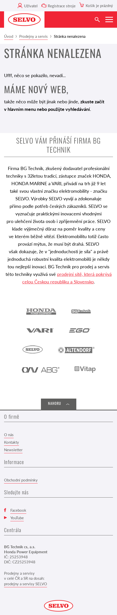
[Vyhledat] (97, 19)
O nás (9, 434)
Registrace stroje (62, 5)
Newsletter (13, 449)
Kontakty (11, 442)
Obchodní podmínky (21, 479)
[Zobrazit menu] (109, 19)
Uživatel (31, 5)
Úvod (8, 36)
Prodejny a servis (33, 36)
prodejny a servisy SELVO (25, 583)
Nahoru (54, 404)
